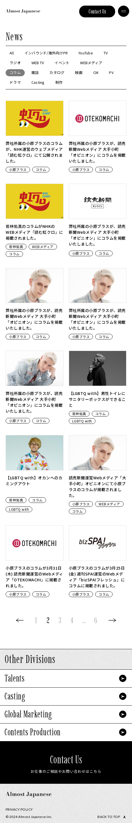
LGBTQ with (82, 421)
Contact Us (97, 11)
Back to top (108, 817)
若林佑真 (16, 246)
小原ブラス (18, 169)
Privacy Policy (19, 809)
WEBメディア (43, 246)
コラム (41, 169)
